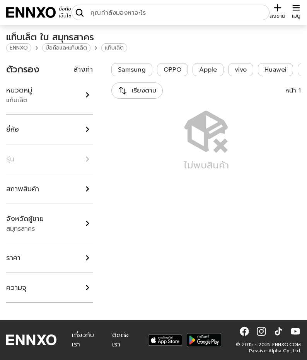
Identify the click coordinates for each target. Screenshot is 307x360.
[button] (244, 331)
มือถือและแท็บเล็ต (66, 48)
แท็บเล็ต (114, 48)
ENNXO (19, 48)
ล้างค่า (83, 69)
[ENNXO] (31, 12)
